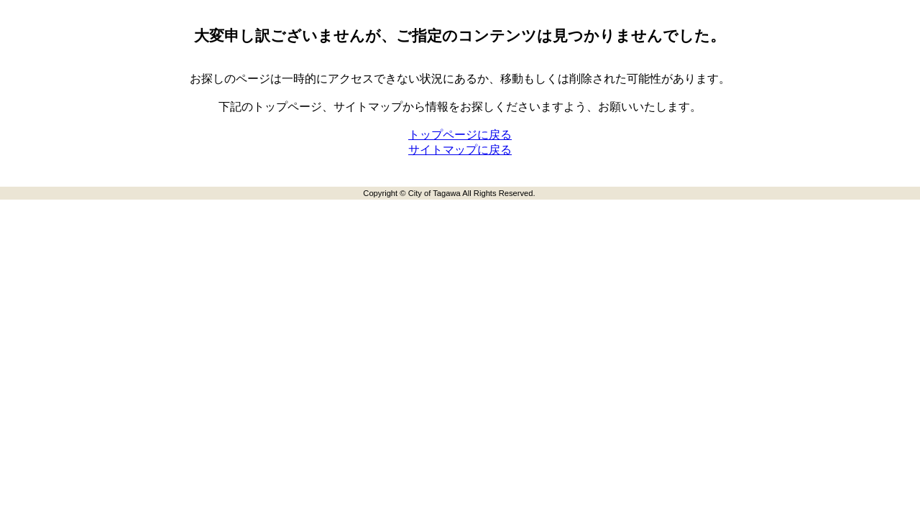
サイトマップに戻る (460, 150)
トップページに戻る (460, 135)
